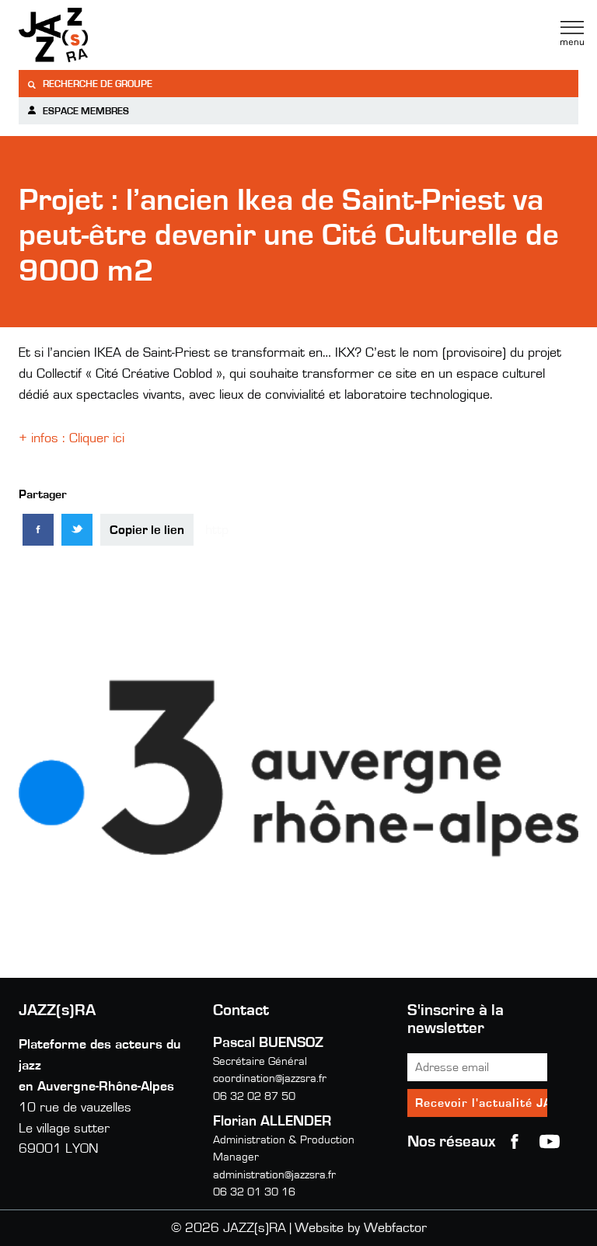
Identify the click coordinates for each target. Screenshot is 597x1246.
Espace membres (77, 111)
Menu (572, 33)
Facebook (514, 1142)
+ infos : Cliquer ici (73, 438)
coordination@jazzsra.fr (269, 1078)
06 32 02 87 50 (254, 1096)
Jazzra (116, 35)
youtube (549, 1142)
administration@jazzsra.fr (274, 1175)
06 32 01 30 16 (254, 1192)
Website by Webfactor (361, 1228)
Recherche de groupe (89, 84)
